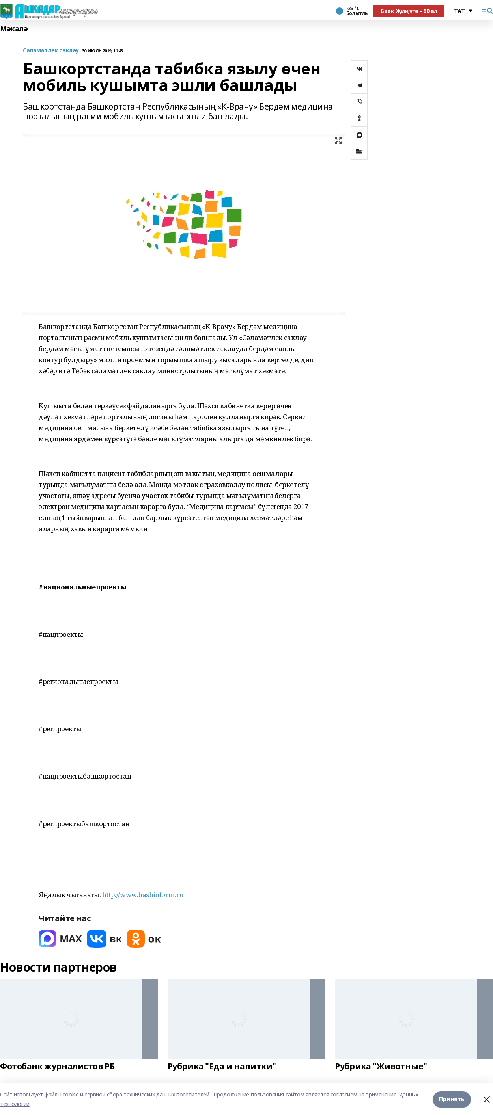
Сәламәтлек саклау (51, 50)
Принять (452, 1099)
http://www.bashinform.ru (143, 894)
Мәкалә (14, 28)
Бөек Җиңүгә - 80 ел (409, 11)
